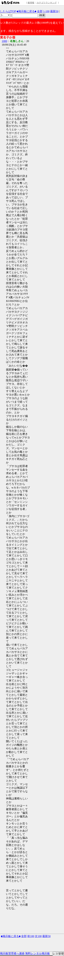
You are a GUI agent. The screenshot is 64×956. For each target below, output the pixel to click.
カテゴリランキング (47, 2)
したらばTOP (8, 11)
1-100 (46, 11)
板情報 (31, 2)
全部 (39, 11)
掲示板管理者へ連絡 (12, 953)
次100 (38, 936)
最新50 (54, 11)
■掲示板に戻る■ (26, 11)
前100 (30, 936)
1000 (4, 41)
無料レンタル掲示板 (37, 953)
